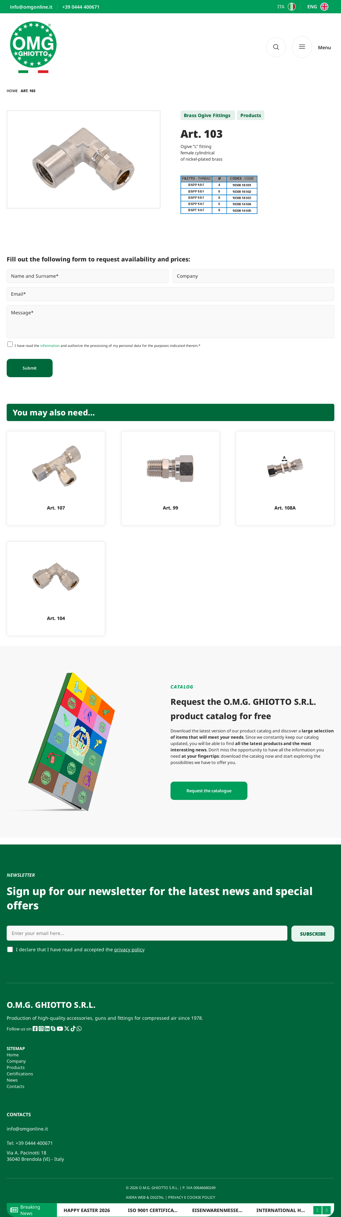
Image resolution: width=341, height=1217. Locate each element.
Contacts (15, 1086)
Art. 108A (285, 508)
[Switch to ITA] (286, 7)
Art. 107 (56, 508)
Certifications (20, 1074)
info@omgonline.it (27, 1129)
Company (16, 1061)
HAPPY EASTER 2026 (87, 1210)
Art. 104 (56, 618)
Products (16, 1067)
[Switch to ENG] (316, 7)
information (50, 345)
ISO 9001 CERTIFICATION (157, 1210)
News (12, 1080)
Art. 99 (170, 508)
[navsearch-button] (276, 47)
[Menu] (311, 47)
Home (12, 90)
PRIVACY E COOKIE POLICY (192, 1197)
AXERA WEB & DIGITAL (144, 1197)
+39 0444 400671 (34, 1143)
